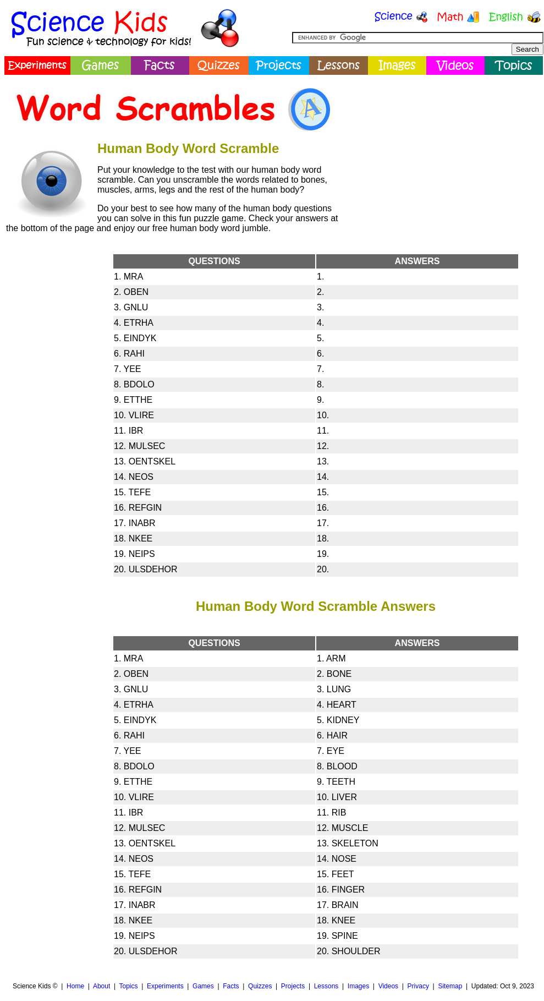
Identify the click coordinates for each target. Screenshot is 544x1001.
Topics (128, 986)
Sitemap (450, 986)
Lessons (326, 986)
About (101, 986)
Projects (293, 986)
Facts (231, 986)
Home (75, 986)
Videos (388, 986)
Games (203, 986)
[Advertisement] (50, 417)
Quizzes (260, 986)
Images (358, 986)
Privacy (418, 986)
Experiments (165, 986)
